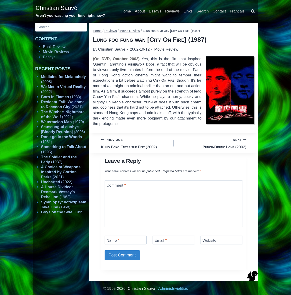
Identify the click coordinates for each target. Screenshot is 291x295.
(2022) (56, 182)
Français (237, 11)
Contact (219, 11)
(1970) (62, 122)
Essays (155, 11)
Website (209, 240)
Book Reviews (55, 47)
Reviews (172, 11)
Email (160, 240)
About (140, 11)
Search (202, 11)
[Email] (174, 240)
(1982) (58, 192)
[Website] (222, 240)
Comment (116, 185)
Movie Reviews (56, 52)
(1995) (63, 212)
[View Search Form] (253, 11)
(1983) (61, 97)
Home (126, 11)
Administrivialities (173, 288)
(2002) (135, 143)
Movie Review (166, 49)
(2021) (61, 172)
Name (112, 240)
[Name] (126, 240)
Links (188, 11)
